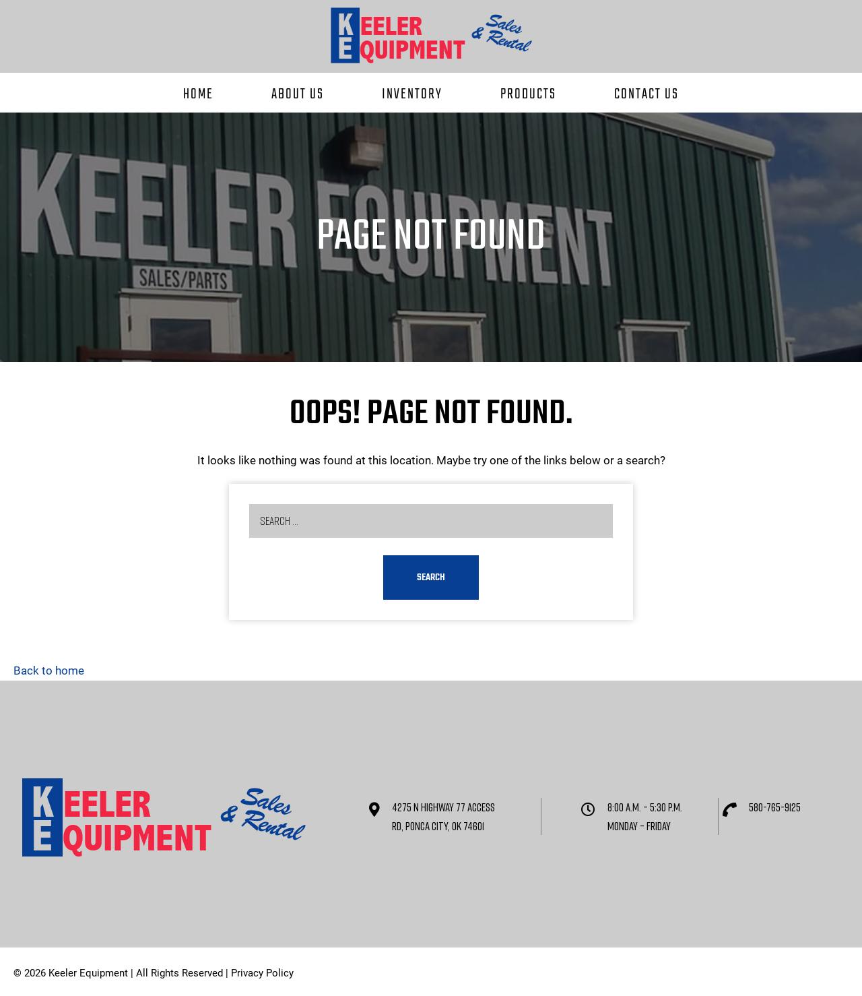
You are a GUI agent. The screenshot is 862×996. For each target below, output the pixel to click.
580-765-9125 (775, 807)
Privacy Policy (262, 973)
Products (528, 94)
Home (198, 94)
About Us (297, 94)
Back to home (48, 670)
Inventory (412, 94)
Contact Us (646, 94)
